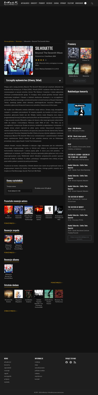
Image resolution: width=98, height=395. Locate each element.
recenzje (6, 370)
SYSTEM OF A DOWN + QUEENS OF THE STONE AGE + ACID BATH (79, 155)
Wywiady (63, 3)
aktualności (7, 362)
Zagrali (56, 3)
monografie (7, 376)
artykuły (6, 379)
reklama (37, 373)
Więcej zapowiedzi (79, 80)
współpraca (38, 376)
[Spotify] (71, 362)
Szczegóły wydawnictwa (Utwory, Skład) (23, 80)
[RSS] (75, 362)
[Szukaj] (92, 3)
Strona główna (9, 41)
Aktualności (25, 3)
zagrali (6, 373)
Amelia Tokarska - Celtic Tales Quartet (78, 166)
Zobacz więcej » (10, 311)
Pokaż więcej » (9, 223)
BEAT (69, 144)
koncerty (7, 365)
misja (36, 365)
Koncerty (34, 3)
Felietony (71, 3)
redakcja (37, 362)
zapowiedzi (7, 368)
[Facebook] (66, 362)
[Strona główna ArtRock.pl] (11, 3)
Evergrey (73, 60)
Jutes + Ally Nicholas (74, 128)
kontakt (37, 379)
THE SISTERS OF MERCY (76, 196)
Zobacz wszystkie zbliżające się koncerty (79, 238)
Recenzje (49, 3)
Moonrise (86, 76)
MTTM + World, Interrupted (77, 136)
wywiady (6, 382)
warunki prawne (40, 368)
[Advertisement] (49, 22)
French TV (85, 60)
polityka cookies (40, 370)
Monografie (79, 3)
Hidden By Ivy (73, 76)
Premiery (42, 3)
